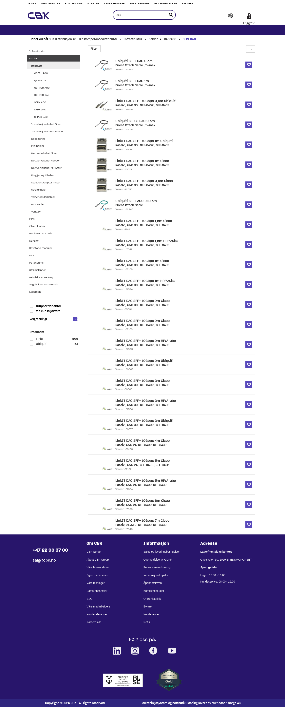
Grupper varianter (48, 306)
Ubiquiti (41, 344)
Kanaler (34, 240)
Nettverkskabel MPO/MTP (46, 167)
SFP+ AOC (40, 102)
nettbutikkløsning (185, 703)
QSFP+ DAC (41, 80)
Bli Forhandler (165, 3)
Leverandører (114, 3)
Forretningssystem (154, 703)
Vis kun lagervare (47, 311)
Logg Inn (249, 23)
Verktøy (36, 211)
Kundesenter (50, 3)
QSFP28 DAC (41, 94)
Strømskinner (37, 270)
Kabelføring (38, 138)
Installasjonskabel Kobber (47, 131)
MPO (32, 218)
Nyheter (93, 3)
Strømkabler (39, 189)
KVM (31, 255)
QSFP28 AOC (41, 87)
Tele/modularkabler (43, 196)
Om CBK (32, 3)
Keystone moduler (40, 248)
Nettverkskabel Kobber (45, 160)
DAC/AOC (170, 39)
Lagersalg (35, 291)
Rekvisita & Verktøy (41, 277)
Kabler (153, 39)
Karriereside (140, 3)
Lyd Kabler (37, 145)
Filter (94, 48)
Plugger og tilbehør (42, 175)
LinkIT (40, 339)
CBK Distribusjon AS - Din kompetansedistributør (83, 39)
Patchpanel (36, 262)
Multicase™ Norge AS (226, 703)
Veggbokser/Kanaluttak (43, 284)
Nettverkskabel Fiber (44, 153)
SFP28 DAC (41, 116)
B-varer (188, 3)
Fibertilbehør (37, 226)
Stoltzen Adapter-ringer (46, 182)
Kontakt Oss (74, 3)
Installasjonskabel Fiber (46, 124)
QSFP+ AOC (41, 73)
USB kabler (38, 204)
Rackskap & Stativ (40, 233)
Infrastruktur (133, 39)
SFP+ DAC (189, 39)
